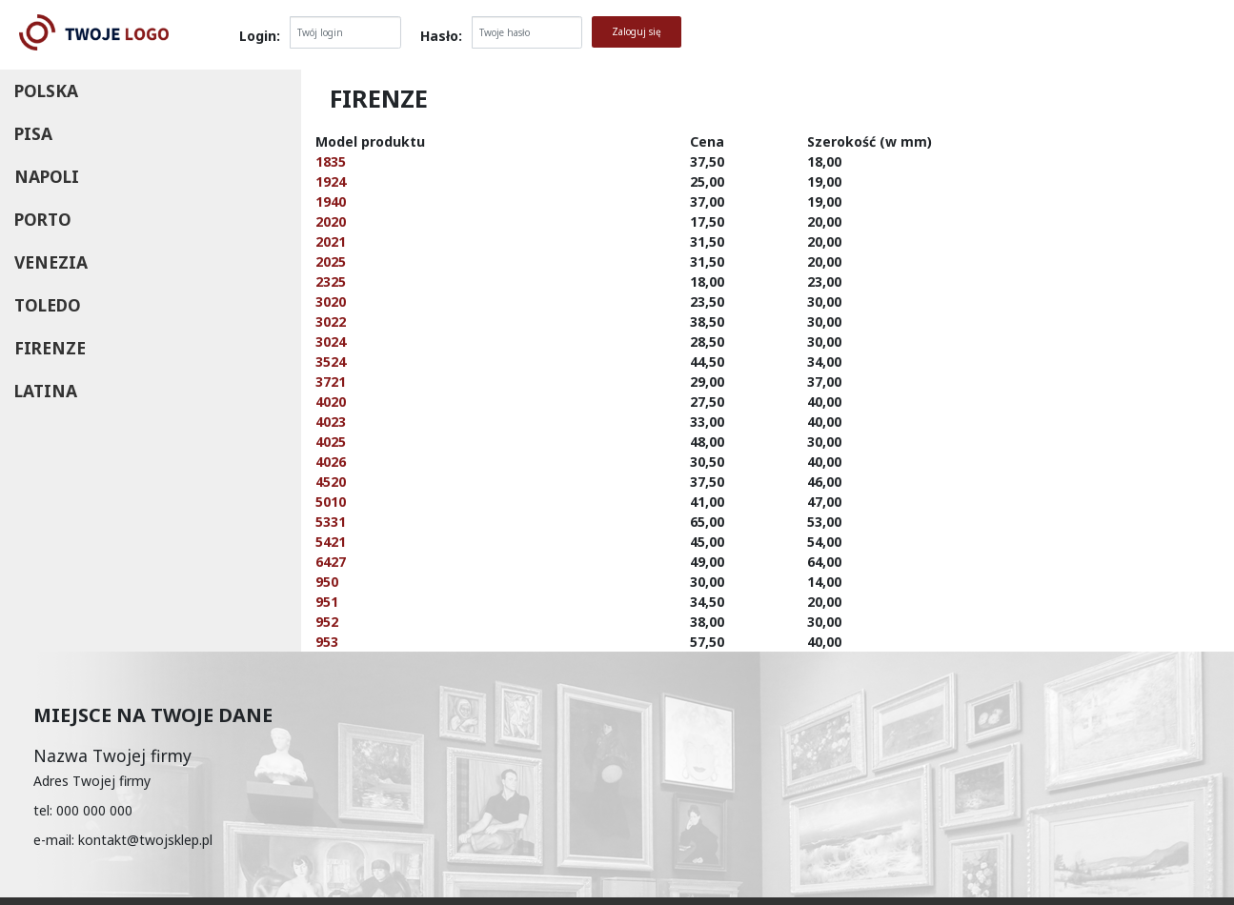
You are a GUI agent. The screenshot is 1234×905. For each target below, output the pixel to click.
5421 (330, 542)
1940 (330, 201)
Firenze (50, 347)
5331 (330, 522)
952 (326, 622)
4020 (330, 401)
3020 (330, 301)
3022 (330, 321)
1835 (330, 161)
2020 (330, 221)
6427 (330, 562)
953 (326, 642)
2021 (330, 241)
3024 (330, 341)
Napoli (46, 176)
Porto (42, 219)
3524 (330, 361)
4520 (330, 482)
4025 (330, 441)
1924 (330, 181)
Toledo (47, 304)
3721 (330, 381)
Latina (45, 390)
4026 (330, 461)
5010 (330, 502)
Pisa (33, 133)
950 (326, 582)
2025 (330, 261)
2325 (330, 281)
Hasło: (441, 36)
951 (326, 602)
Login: (259, 36)
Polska (46, 90)
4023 (330, 421)
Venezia (51, 262)
